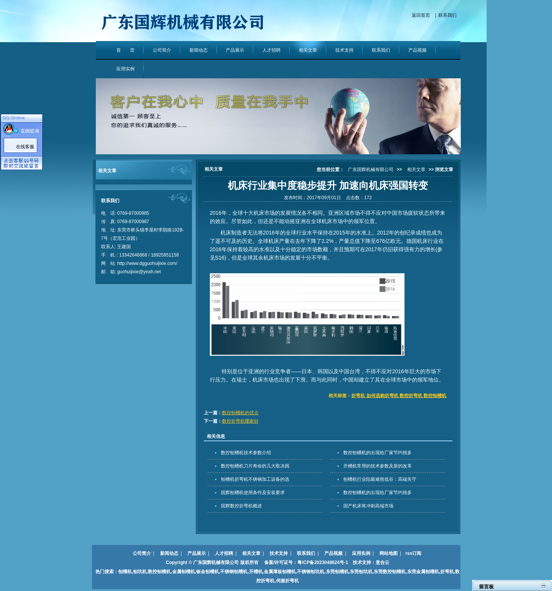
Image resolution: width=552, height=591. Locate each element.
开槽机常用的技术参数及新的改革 (377, 466)
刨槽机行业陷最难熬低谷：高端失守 (379, 479)
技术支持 (344, 50)
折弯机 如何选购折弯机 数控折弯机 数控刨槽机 (398, 395)
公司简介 (162, 50)
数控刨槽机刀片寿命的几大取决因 (255, 466)
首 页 (125, 50)
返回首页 (421, 15)
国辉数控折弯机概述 (241, 506)
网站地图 (388, 553)
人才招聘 (271, 50)
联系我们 (447, 15)
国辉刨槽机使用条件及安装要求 (253, 492)
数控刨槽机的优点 (240, 412)
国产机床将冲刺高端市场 (368, 506)
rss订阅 (413, 553)
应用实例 (125, 68)
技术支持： (362, 562)
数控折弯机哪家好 (240, 421)
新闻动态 (198, 50)
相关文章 (308, 50)
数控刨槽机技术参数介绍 (246, 452)
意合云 (382, 562)
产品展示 (235, 50)
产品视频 (417, 50)
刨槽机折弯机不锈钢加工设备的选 (255, 479)
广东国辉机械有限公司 (370, 169)
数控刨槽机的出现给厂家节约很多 (377, 452)
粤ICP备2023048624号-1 (322, 562)
